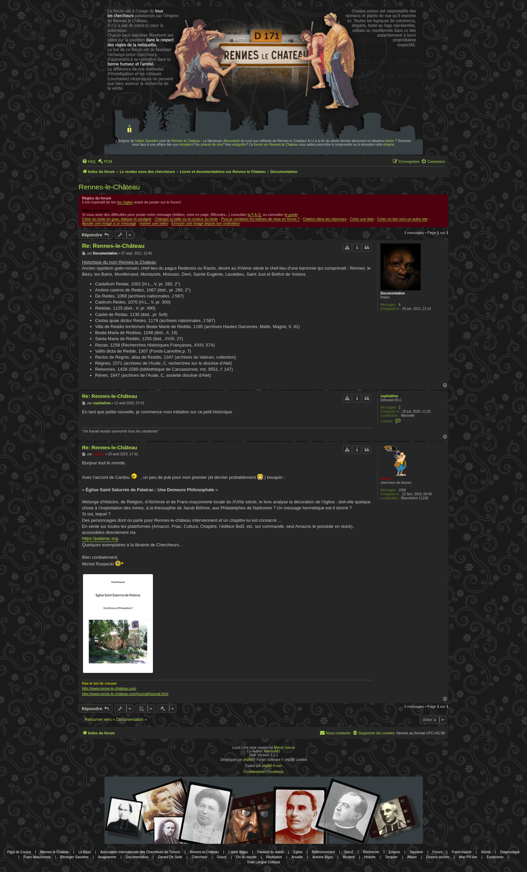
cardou (386, 478)
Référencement (323, 852)
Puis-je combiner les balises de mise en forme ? (260, 219)
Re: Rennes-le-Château (113, 246)
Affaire (412, 857)
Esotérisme (495, 857)
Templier (391, 857)
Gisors (222, 857)
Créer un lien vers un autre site (402, 219)
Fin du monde (246, 857)
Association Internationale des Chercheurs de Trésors (140, 852)
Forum (437, 852)
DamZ (349, 852)
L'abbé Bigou (238, 852)
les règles (125, 202)
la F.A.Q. (255, 215)
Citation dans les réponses (325, 219)
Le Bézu (85, 852)
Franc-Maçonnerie (37, 857)
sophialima (389, 396)
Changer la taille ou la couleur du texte (186, 219)
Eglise (297, 852)
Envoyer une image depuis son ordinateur (205, 223)
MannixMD (272, 751)
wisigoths (239, 144)
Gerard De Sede (170, 857)
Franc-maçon (462, 852)
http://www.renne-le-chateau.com (109, 688)
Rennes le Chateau (185, 141)
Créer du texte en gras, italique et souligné (117, 219)
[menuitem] (88, 161)
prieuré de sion (212, 144)
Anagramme (107, 857)
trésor (390, 141)
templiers (186, 144)
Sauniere (416, 852)
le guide (291, 215)
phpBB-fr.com (272, 766)
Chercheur (199, 857)
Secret (486, 852)
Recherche (371, 852)
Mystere (349, 857)
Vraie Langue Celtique (263, 862)
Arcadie (297, 857)
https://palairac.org (100, 538)
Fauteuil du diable (270, 852)
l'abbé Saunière (146, 141)
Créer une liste (362, 219)
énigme (388, 144)
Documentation (392, 293)
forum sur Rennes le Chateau (276, 144)
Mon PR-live (468, 857)
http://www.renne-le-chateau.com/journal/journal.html (125, 694)
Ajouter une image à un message (109, 223)
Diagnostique (510, 852)
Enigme (394, 852)
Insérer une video (153, 223)
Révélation (274, 857)
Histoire (369, 857)
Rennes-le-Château (109, 187)
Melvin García (284, 747)
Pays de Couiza (19, 852)
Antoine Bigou (322, 857)
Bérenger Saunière (74, 857)
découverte (231, 141)
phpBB (248, 760)
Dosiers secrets (437, 857)
